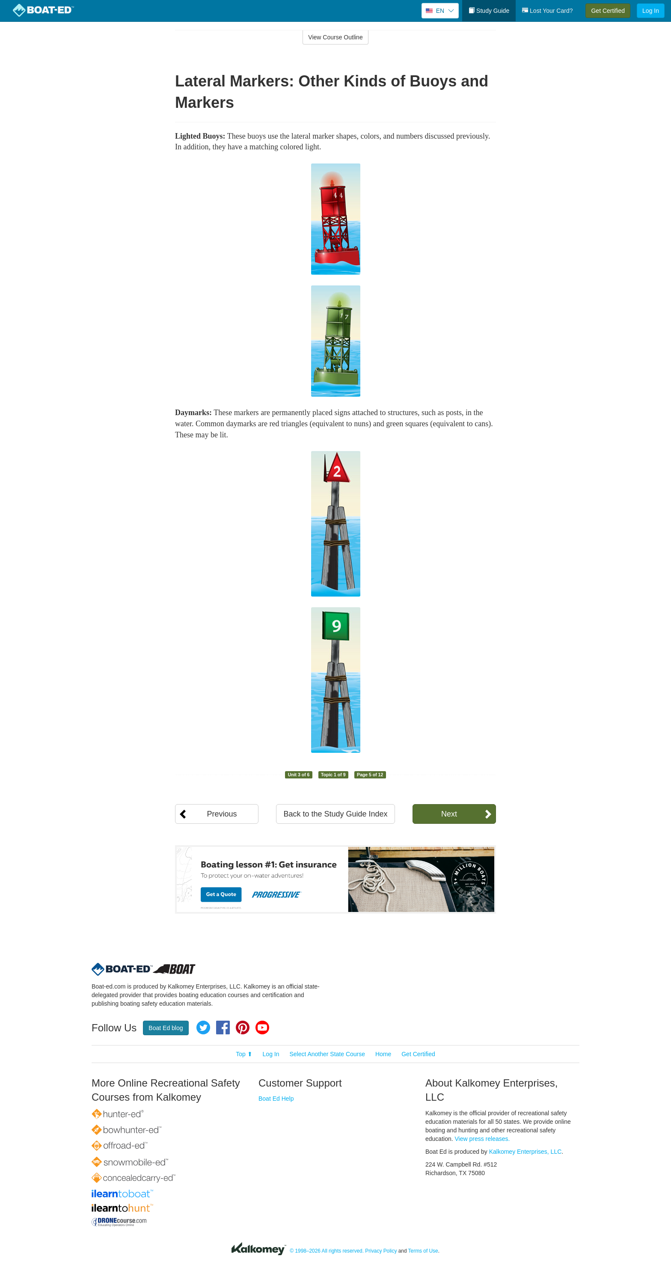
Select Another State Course (327, 1054)
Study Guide (489, 10)
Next (449, 814)
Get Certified (608, 10)
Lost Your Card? (547, 10)
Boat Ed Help (276, 1098)
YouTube (262, 1027)
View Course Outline (335, 37)
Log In (650, 10)
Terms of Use (423, 1251)
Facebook (223, 1027)
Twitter (203, 1027)
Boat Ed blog (165, 1028)
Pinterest (242, 1027)
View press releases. (482, 1138)
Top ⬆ (244, 1054)
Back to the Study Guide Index (335, 814)
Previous (222, 814)
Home (383, 1054)
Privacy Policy (381, 1251)
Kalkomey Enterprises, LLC (525, 1151)
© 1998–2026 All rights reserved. (327, 1251)
